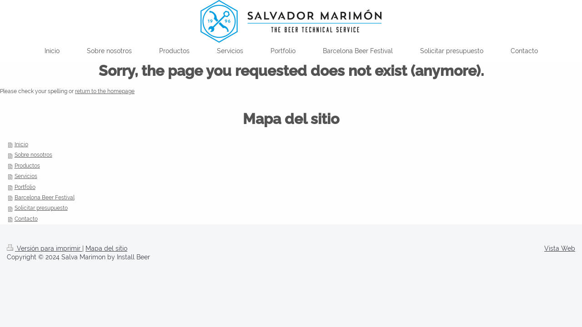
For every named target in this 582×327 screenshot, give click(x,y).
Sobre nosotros (33, 155)
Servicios (26, 176)
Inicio (21, 144)
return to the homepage (105, 91)
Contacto (26, 219)
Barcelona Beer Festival (45, 197)
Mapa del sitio (106, 248)
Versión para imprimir (44, 248)
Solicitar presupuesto (41, 208)
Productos (27, 166)
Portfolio (25, 187)
